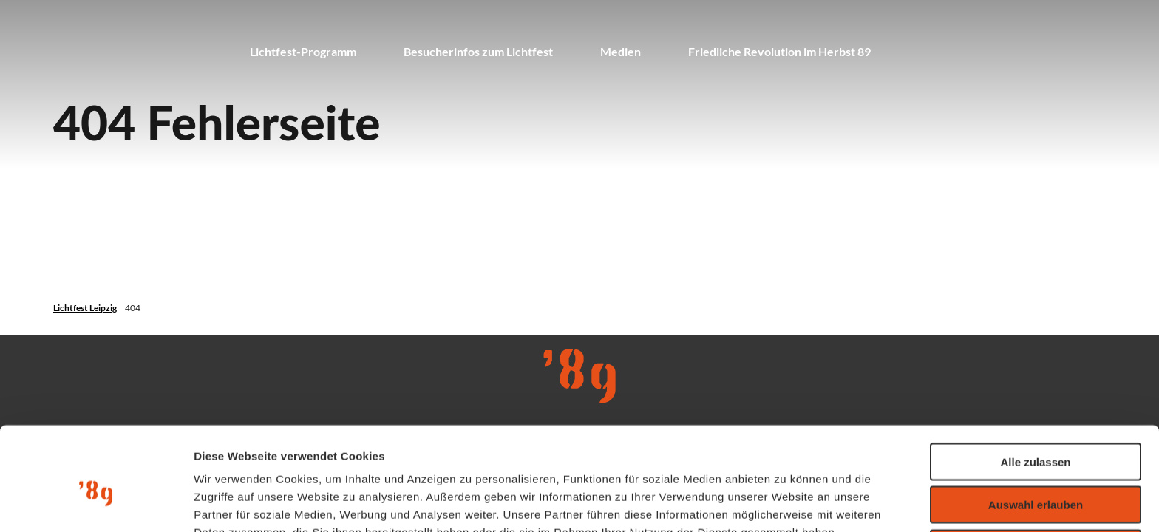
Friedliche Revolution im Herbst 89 (779, 51)
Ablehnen (1035, 471)
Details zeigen (786, 503)
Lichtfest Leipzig (85, 307)
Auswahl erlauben (1035, 428)
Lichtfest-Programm (303, 51)
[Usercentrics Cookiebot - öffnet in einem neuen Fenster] (95, 503)
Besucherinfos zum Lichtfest (478, 51)
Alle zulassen (1035, 384)
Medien (620, 51)
